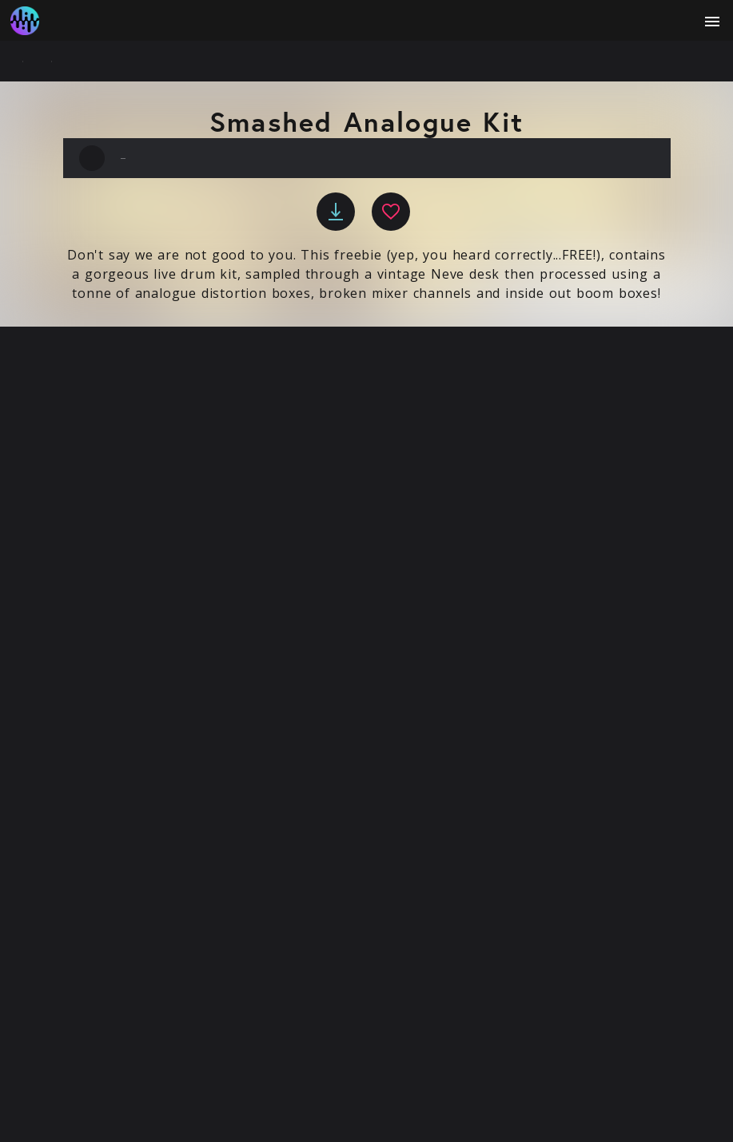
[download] (336, 211)
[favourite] (391, 211)
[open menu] (712, 21)
